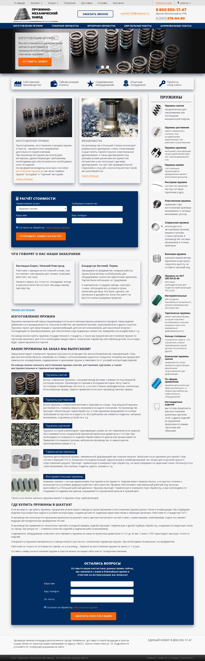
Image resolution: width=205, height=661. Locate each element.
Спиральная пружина (177, 222)
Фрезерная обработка (101, 25)
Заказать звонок (95, 14)
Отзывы (102, 2)
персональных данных (58, 227)
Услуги (53, 2)
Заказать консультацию (93, 616)
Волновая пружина (175, 254)
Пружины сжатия (174, 105)
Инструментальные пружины (64, 476)
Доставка (86, 2)
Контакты (118, 2)
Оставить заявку (35, 61)
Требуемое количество (84, 203)
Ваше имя (21, 215)
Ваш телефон (79, 215)
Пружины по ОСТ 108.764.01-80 (174, 277)
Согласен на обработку (30, 227)
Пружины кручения (175, 147)
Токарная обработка (65, 25)
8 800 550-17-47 (171, 9)
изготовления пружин (28, 171)
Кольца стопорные (175, 336)
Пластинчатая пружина (178, 201)
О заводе (19, 2)
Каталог (36, 2)
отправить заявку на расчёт (41, 236)
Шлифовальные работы (175, 25)
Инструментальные (176, 295)
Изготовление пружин (28, 25)
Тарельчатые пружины (177, 313)
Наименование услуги (28, 203)
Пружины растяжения (177, 127)
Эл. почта (49, 599)
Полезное (70, 2)
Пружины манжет (174, 165)
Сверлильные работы (138, 25)
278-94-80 (170, 18)
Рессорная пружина (176, 182)
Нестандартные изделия (173, 403)
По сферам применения (172, 380)
